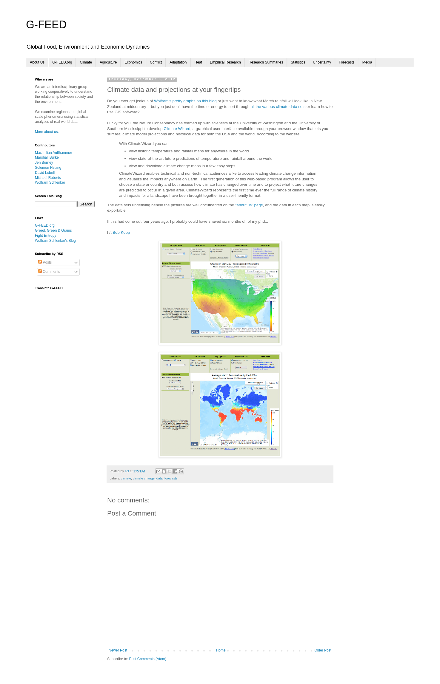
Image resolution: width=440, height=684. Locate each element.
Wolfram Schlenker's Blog (55, 241)
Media (367, 62)
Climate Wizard (177, 128)
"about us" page (249, 205)
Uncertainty (322, 62)
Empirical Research (225, 62)
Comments (49, 272)
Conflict (156, 62)
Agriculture (108, 62)
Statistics (298, 62)
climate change (144, 478)
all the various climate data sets (277, 106)
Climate (86, 62)
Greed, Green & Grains (53, 230)
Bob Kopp (121, 232)
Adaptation (178, 62)
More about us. (47, 132)
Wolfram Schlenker (50, 182)
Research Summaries (266, 62)
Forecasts (347, 62)
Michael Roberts (48, 178)
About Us (37, 62)
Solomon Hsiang (48, 167)
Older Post (322, 650)
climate (126, 478)
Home (221, 650)
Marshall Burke (47, 157)
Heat (198, 62)
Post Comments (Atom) (147, 659)
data (159, 478)
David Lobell (45, 173)
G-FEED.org (62, 62)
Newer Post (118, 650)
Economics (133, 62)
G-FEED (46, 24)
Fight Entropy (45, 235)
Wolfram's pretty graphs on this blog (185, 101)
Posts (45, 262)
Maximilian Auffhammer (53, 153)
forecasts (171, 478)
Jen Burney (44, 162)
